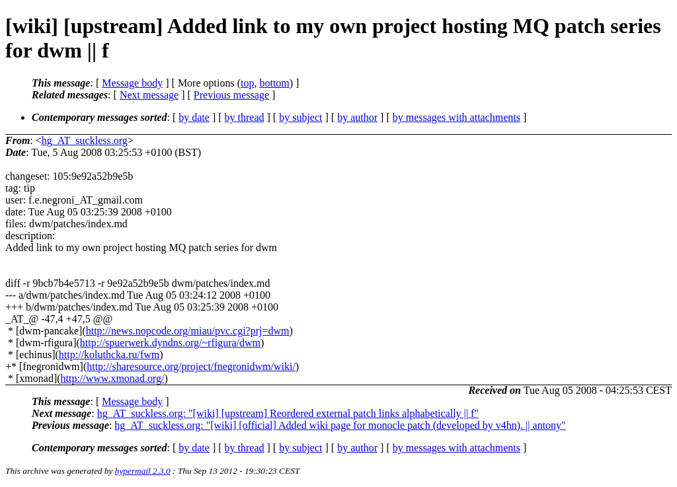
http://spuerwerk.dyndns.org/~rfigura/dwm (170, 342)
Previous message (231, 94)
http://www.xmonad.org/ (113, 378)
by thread (244, 117)
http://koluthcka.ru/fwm (109, 354)
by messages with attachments (456, 117)
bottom (274, 83)
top (247, 83)
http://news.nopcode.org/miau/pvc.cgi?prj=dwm (188, 330)
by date (194, 117)
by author (357, 117)
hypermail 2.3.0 (143, 471)
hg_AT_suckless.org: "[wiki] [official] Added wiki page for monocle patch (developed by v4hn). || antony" (339, 425)
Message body (132, 83)
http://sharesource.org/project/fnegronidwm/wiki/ (191, 366)
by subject (300, 117)
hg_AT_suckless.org (85, 140)
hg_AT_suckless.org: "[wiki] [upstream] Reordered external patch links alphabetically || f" (288, 413)
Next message (149, 94)
